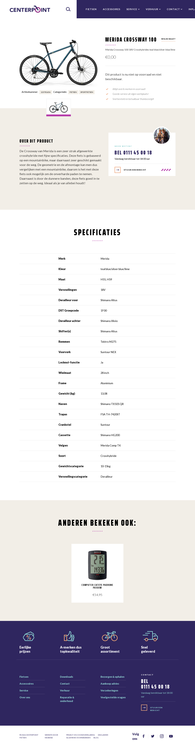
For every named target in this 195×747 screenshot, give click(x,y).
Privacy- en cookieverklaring (80, 735)
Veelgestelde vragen (113, 697)
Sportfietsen (86, 92)
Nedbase (49, 737)
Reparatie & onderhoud (67, 699)
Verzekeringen (109, 690)
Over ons (25, 697)
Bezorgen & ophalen (112, 676)
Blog (96, 737)
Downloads (66, 676)
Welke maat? (168, 39)
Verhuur (152, 9)
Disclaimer (103, 735)
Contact (173, 9)
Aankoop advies (110, 683)
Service (131, 9)
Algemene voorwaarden (78, 737)
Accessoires (111, 9)
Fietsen (91, 9)
